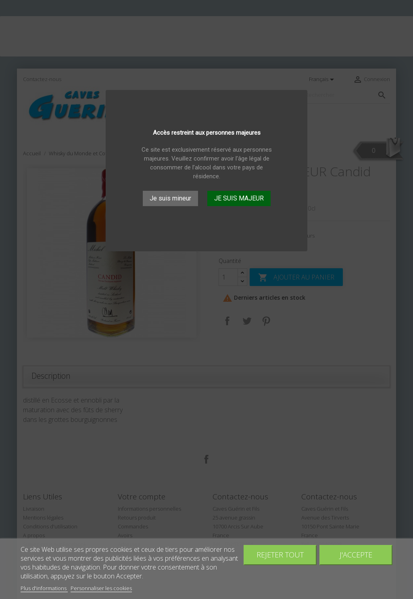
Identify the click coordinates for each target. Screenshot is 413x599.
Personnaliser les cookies (101, 588)
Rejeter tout (280, 554)
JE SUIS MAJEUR (239, 198)
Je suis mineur (170, 198)
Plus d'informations (44, 588)
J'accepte (356, 554)
